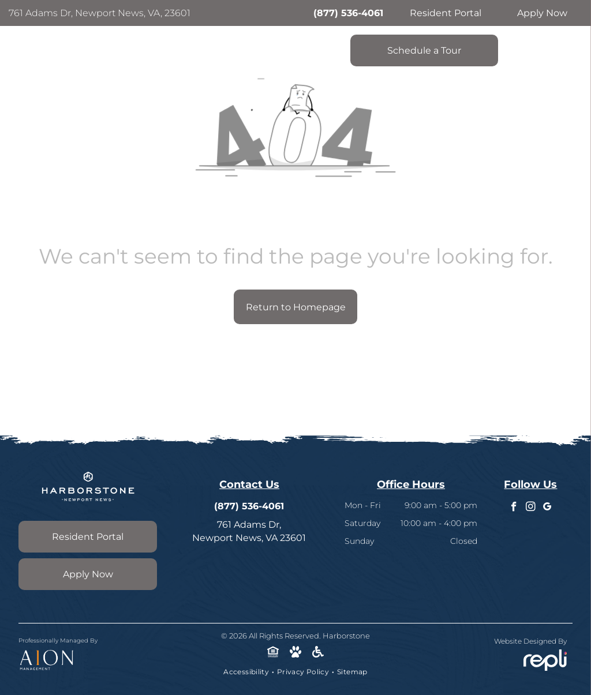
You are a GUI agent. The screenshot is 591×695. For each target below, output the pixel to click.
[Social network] (273, 653)
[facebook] (514, 508)
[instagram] (530, 508)
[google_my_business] (547, 508)
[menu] (566, 37)
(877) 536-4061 (348, 12)
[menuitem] (247, 672)
